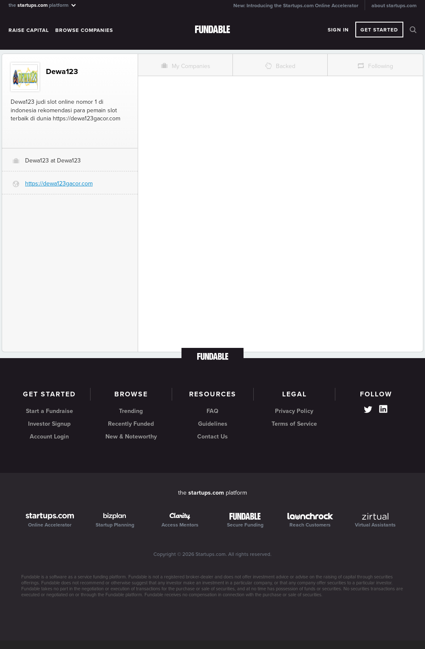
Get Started (379, 30)
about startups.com (393, 6)
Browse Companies (84, 30)
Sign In (338, 30)
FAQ (212, 411)
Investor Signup (49, 423)
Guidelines (212, 423)
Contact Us (212, 436)
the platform (42, 5)
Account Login (49, 436)
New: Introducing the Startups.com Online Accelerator (295, 6)
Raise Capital (28, 30)
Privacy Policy (294, 411)
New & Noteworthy (131, 436)
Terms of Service (294, 423)
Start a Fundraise (49, 411)
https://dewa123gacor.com (59, 183)
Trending (131, 411)
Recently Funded (131, 423)
